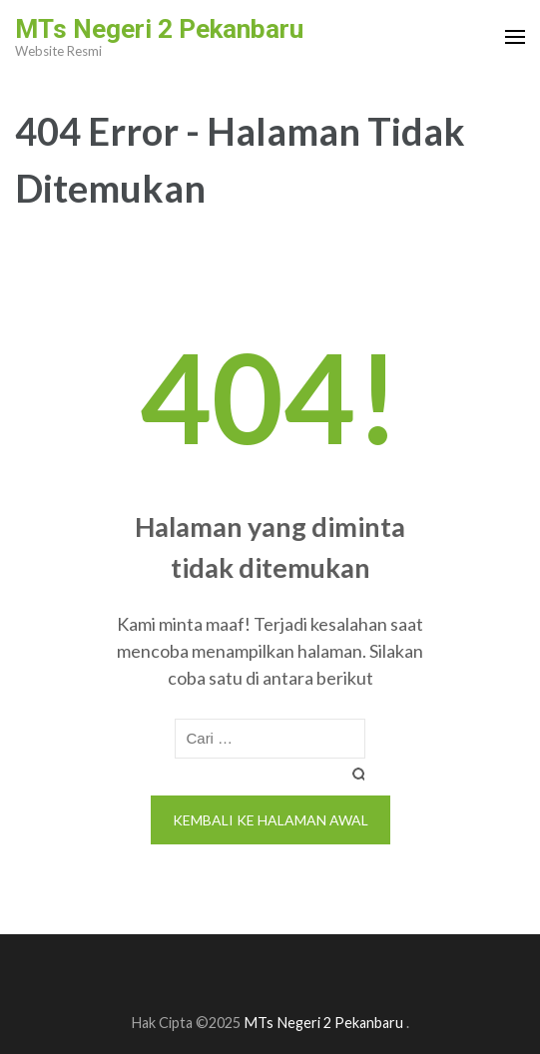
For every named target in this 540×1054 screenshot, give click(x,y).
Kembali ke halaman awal (270, 819)
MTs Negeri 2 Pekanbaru (159, 29)
